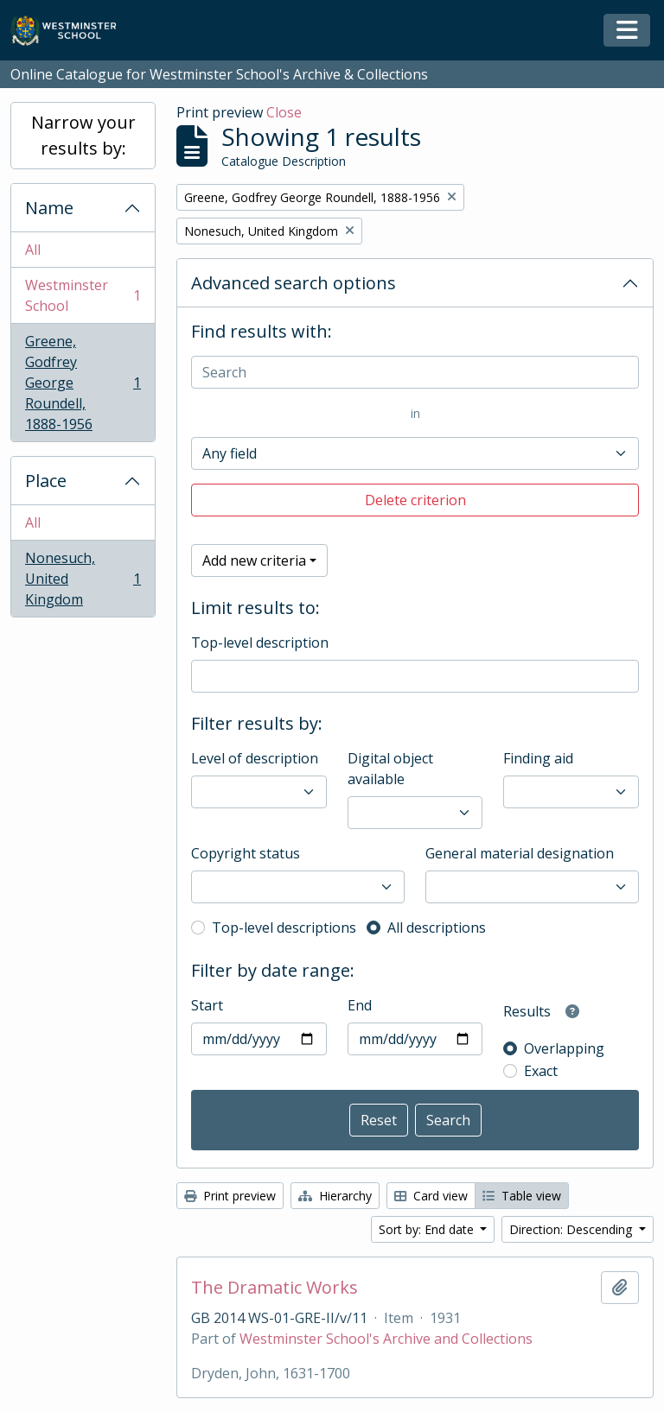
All (33, 249)
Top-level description (260, 642)
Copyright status (245, 853)
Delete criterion (415, 500)
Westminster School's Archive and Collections (386, 1338)
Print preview (230, 1195)
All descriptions (436, 927)
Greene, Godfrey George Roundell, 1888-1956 (82, 383)
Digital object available (390, 768)
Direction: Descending (572, 1229)
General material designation (519, 853)
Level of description (254, 758)
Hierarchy (335, 1195)
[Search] (415, 372)
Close (284, 112)
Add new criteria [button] (254, 560)
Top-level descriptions (284, 927)
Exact (541, 1070)
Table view (521, 1195)
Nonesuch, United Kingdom (82, 578)
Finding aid (538, 758)
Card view (431, 1195)
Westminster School (82, 295)
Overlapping (564, 1048)
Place (46, 480)
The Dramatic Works (274, 1287)
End (360, 1005)
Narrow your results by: (83, 135)
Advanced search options (293, 282)
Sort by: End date (428, 1229)
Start (207, 1005)
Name (49, 207)
